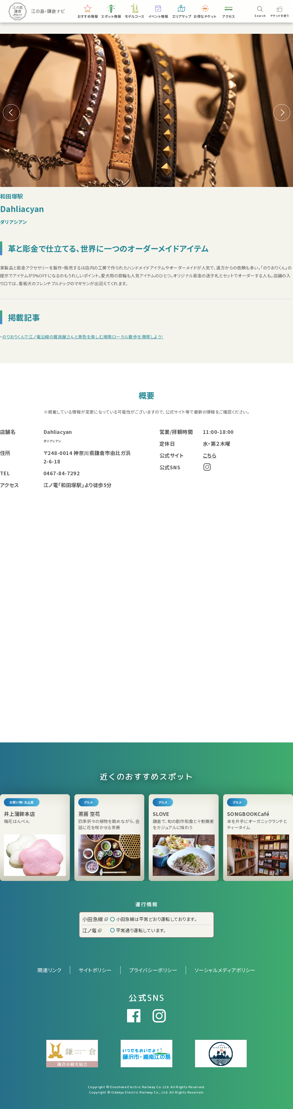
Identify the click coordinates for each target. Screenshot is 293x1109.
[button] (281, 112)
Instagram (207, 467)
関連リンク (49, 970)
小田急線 (95, 919)
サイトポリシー (95, 970)
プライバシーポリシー (153, 970)
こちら (209, 455)
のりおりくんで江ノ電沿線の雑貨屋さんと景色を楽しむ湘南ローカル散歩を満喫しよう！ (82, 337)
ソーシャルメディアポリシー (225, 970)
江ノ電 (91, 930)
